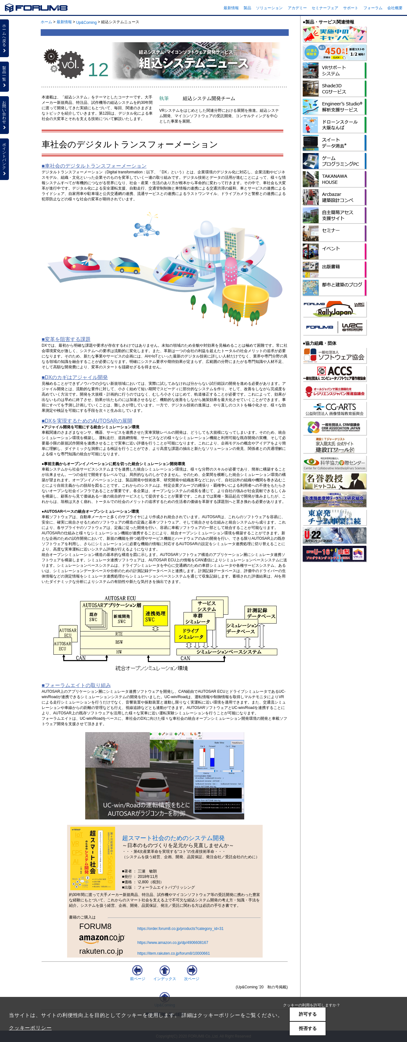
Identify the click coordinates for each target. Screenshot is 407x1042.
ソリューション (269, 8)
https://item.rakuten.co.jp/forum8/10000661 (173, 953)
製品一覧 (4, 76)
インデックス (164, 976)
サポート (350, 8)
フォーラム (373, 8)
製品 (247, 8)
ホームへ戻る (4, 38)
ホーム (46, 22)
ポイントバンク (4, 159)
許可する (308, 1014)
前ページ (137, 976)
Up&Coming (86, 22)
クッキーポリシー (30, 1028)
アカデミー (297, 8)
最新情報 (231, 8)
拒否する (308, 1028)
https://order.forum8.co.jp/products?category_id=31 (180, 928)
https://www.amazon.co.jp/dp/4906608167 (172, 942)
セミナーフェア (325, 8)
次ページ (191, 976)
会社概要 (395, 8)
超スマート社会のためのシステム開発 (173, 838)
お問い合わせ (4, 115)
